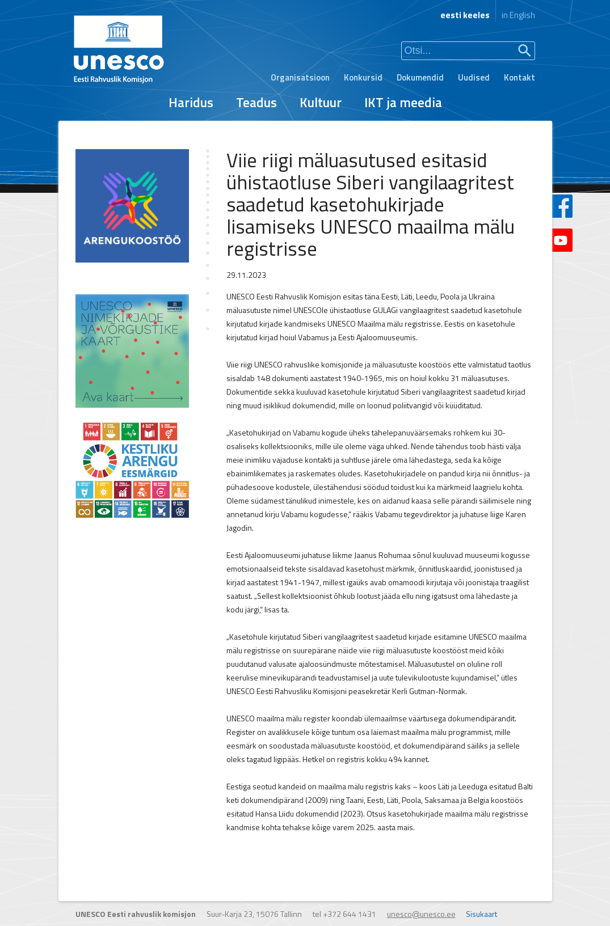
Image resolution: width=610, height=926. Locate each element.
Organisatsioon (300, 77)
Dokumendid (420, 77)
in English (518, 15)
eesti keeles (465, 15)
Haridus (191, 102)
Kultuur (321, 102)
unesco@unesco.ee (421, 914)
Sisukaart (481, 914)
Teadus (256, 102)
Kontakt (519, 77)
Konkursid (363, 77)
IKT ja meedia (403, 102)
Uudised (474, 77)
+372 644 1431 (349, 914)
